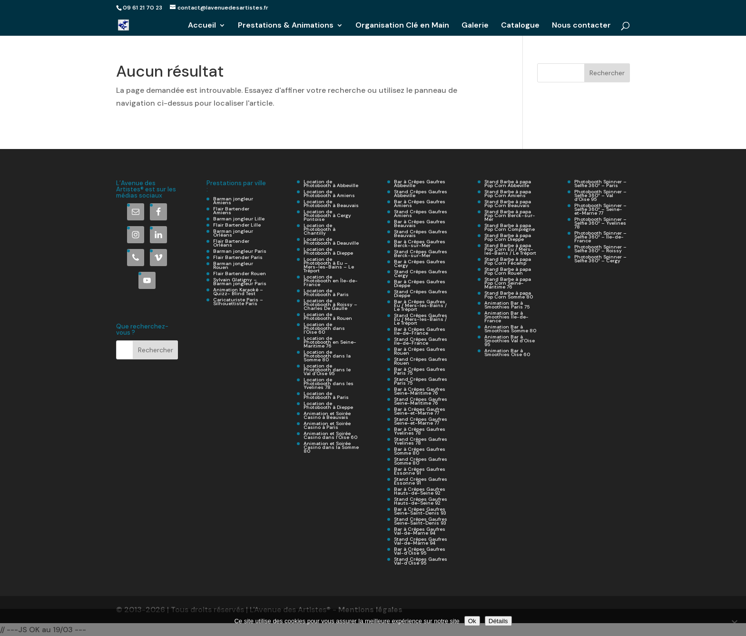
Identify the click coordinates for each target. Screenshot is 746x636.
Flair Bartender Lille (237, 225)
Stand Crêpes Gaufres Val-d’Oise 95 (420, 561)
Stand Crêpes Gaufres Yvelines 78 (420, 441)
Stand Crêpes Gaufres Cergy (420, 273)
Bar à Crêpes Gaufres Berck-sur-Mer (419, 243)
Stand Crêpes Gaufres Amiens (420, 214)
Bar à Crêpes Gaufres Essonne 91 (419, 471)
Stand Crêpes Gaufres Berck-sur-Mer (420, 253)
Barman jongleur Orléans (233, 233)
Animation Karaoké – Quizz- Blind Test (238, 292)
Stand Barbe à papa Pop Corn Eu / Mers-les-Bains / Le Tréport (510, 249)
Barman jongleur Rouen (233, 265)
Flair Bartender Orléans (231, 243)
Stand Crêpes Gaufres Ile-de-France (420, 341)
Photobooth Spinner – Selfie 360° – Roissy (600, 249)
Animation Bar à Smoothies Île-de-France (506, 317)
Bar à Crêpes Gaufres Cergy (419, 263)
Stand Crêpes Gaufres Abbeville (420, 194)
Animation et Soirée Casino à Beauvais (327, 415)
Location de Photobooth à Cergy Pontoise (327, 215)
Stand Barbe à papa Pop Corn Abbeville (507, 184)
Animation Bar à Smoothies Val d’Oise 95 (509, 341)
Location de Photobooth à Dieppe (328, 251)
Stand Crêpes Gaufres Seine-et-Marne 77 (420, 421)
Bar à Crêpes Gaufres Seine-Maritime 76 (419, 391)
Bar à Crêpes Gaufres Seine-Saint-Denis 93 (420, 511)
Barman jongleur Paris (239, 251)
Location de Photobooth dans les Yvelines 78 (328, 383)
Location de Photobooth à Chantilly (319, 229)
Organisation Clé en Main (402, 26)
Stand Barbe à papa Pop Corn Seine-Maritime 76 (507, 283)
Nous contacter (581, 26)
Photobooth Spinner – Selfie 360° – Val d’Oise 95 (600, 195)
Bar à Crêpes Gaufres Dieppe (419, 283)
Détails (498, 621)
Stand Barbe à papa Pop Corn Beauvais (507, 204)
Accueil (202, 26)
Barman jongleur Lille (239, 219)
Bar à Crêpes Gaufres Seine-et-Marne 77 (419, 411)
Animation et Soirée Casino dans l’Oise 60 (330, 435)
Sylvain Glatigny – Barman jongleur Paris (239, 282)
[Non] (734, 622)
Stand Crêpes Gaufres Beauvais (420, 233)
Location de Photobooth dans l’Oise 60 (324, 328)
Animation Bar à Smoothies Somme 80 (510, 329)
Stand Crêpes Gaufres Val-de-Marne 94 (420, 541)
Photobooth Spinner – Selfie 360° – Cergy (600, 259)
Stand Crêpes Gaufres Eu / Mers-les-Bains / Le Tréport (420, 319)
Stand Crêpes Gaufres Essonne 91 (420, 481)
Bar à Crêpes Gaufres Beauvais (419, 224)
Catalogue (520, 26)
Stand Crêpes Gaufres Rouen (420, 361)
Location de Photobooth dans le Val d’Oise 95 (327, 370)
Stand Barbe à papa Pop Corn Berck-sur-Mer (509, 215)
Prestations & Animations (286, 26)
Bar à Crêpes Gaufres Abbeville (419, 184)
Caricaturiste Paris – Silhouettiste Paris (238, 302)
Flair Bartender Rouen (239, 273)
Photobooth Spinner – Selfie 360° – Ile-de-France (600, 237)
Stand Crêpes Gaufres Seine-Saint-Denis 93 (420, 521)
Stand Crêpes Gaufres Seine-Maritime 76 (420, 401)
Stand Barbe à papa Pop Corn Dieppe (507, 237)
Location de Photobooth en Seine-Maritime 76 (330, 342)
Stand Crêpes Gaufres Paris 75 (420, 381)
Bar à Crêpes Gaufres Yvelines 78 (419, 431)
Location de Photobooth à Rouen (328, 316)
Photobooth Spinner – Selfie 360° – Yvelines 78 (600, 223)
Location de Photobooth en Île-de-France (331, 281)
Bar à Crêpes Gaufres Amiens (419, 204)
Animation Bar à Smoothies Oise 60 (507, 353)
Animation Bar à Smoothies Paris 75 (507, 305)
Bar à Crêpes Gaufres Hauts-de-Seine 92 (419, 491)
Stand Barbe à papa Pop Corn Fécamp (507, 261)
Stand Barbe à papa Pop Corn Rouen (507, 271)
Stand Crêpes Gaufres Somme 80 (420, 461)
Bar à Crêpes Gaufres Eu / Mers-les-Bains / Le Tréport (420, 305)
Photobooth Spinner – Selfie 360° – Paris (600, 184)
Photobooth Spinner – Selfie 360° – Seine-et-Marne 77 (600, 209)
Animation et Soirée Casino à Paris (327, 425)
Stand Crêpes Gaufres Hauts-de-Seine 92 (420, 501)
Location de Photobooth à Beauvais (331, 204)
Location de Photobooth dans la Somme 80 (327, 356)
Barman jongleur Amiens (233, 201)
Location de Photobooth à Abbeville (331, 184)
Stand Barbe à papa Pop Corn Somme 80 (508, 295)
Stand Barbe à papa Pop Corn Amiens (507, 194)
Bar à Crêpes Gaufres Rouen (419, 351)
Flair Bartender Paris (238, 257)
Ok (472, 621)
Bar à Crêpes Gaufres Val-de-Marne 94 (419, 531)
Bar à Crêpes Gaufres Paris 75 (419, 371)
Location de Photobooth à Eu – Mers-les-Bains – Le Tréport (329, 265)
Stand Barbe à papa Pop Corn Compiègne (509, 227)
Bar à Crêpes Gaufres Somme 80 (419, 451)
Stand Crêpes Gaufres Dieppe (420, 293)
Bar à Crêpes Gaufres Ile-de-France (419, 331)
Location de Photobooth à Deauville (331, 241)
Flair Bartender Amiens (231, 211)
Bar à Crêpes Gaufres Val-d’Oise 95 (419, 551)
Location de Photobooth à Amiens (329, 194)
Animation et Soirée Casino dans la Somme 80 (331, 447)
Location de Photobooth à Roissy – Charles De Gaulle (330, 304)
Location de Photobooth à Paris (326, 293)
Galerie (475, 26)
